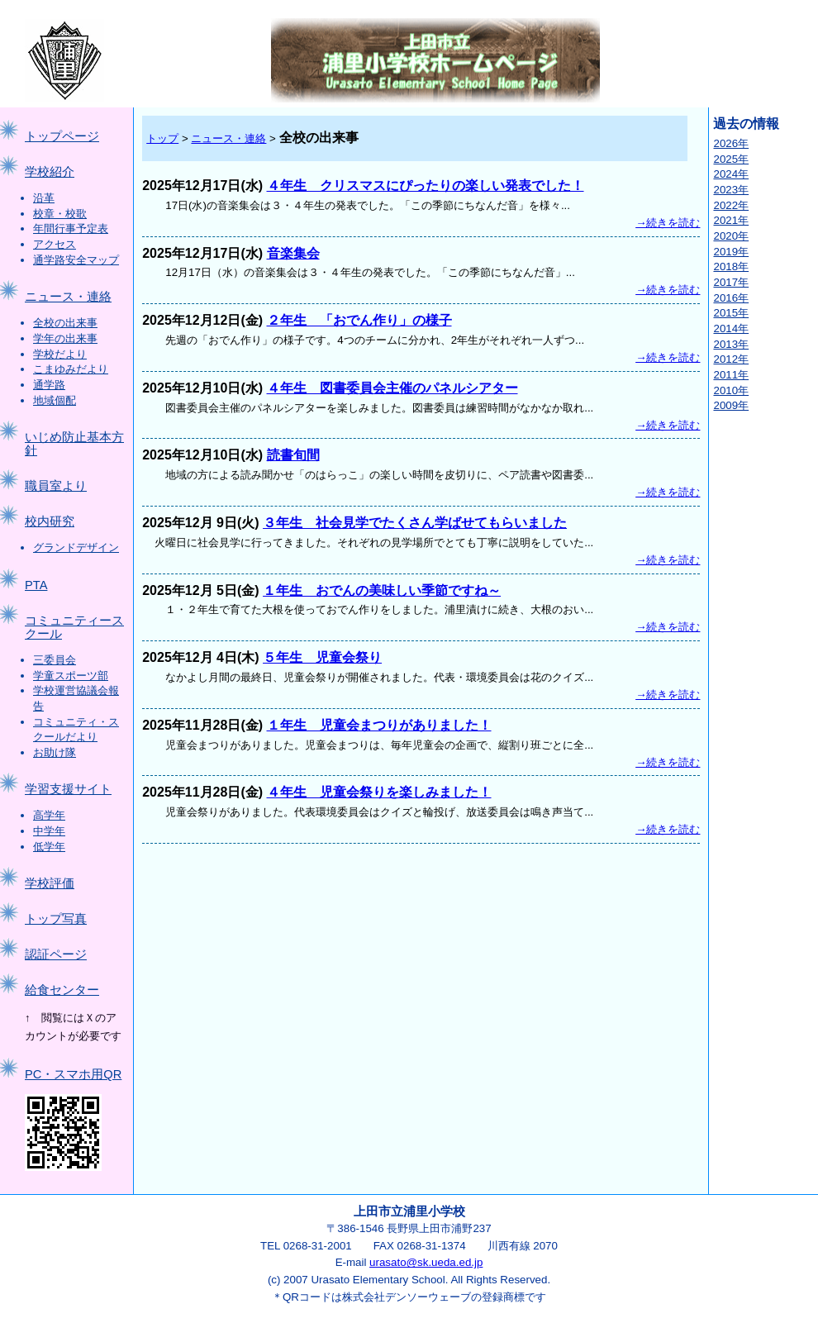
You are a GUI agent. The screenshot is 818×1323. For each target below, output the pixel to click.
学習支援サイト (68, 789)
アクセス (54, 244)
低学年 (49, 846)
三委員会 (54, 660)
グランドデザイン (76, 547)
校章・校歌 (60, 213)
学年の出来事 (65, 338)
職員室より (56, 486)
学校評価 (49, 883)
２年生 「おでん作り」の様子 (359, 320)
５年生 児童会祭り (322, 657)
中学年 (49, 831)
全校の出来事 (65, 322)
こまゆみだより (70, 369)
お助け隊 (54, 752)
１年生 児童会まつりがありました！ (379, 725)
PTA (36, 585)
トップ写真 (56, 919)
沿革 (44, 198)
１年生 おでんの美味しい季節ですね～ (382, 590)
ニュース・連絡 (68, 296)
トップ (162, 138)
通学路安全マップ (76, 260)
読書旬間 (293, 455)
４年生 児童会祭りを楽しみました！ (379, 792)
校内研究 (49, 521)
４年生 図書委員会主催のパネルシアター (392, 388)
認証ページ (56, 954)
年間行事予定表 (70, 228)
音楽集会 (293, 253)
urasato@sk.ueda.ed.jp (426, 1262)
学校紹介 (49, 171)
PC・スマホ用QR (73, 1074)
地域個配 (54, 400)
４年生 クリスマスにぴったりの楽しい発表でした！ (425, 185)
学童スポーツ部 (70, 675)
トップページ (62, 136)
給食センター (62, 990)
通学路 (49, 384)
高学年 (49, 815)
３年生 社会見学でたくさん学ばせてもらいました (415, 523)
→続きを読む (667, 223)
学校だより (60, 354)
